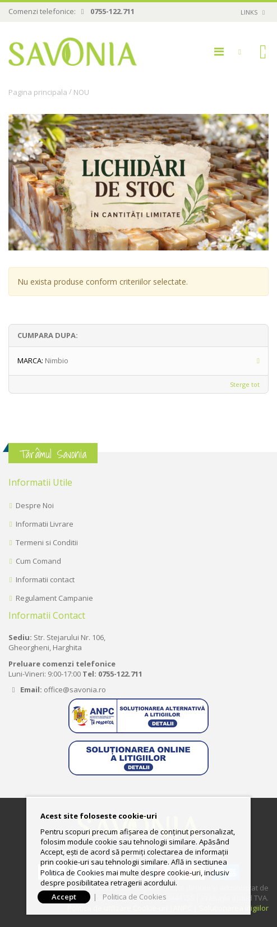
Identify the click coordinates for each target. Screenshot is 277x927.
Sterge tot (245, 384)
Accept (64, 897)
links (249, 12)
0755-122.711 (112, 11)
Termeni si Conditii (47, 542)
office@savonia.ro (75, 689)
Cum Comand (38, 561)
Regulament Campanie (54, 598)
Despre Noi (35, 505)
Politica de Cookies (135, 897)
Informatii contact (45, 579)
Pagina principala (37, 92)
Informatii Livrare (44, 524)
